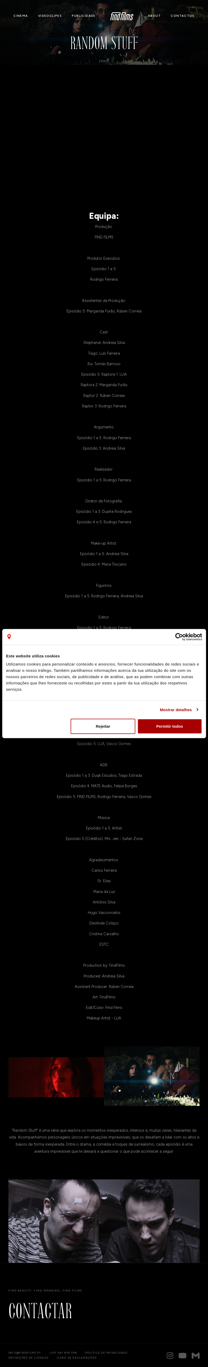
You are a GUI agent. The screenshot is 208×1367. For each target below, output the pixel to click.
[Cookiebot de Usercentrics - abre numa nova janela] (179, 637)
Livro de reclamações (77, 1357)
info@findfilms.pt (24, 1352)
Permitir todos (169, 726)
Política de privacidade (106, 1352)
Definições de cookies (28, 1357)
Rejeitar (103, 726)
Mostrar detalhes (176, 709)
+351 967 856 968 (63, 1352)
